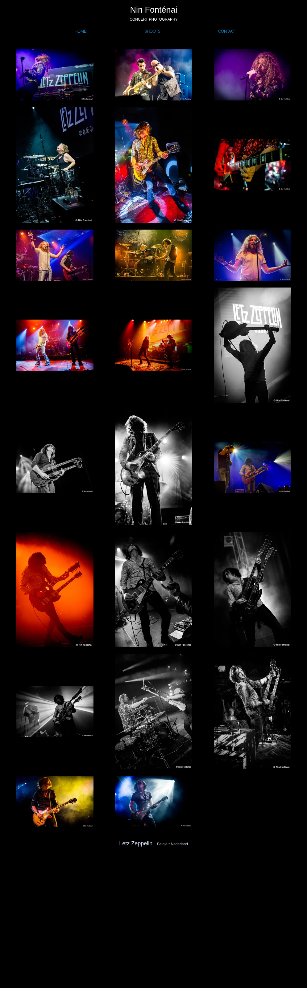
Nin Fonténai (153, 9)
